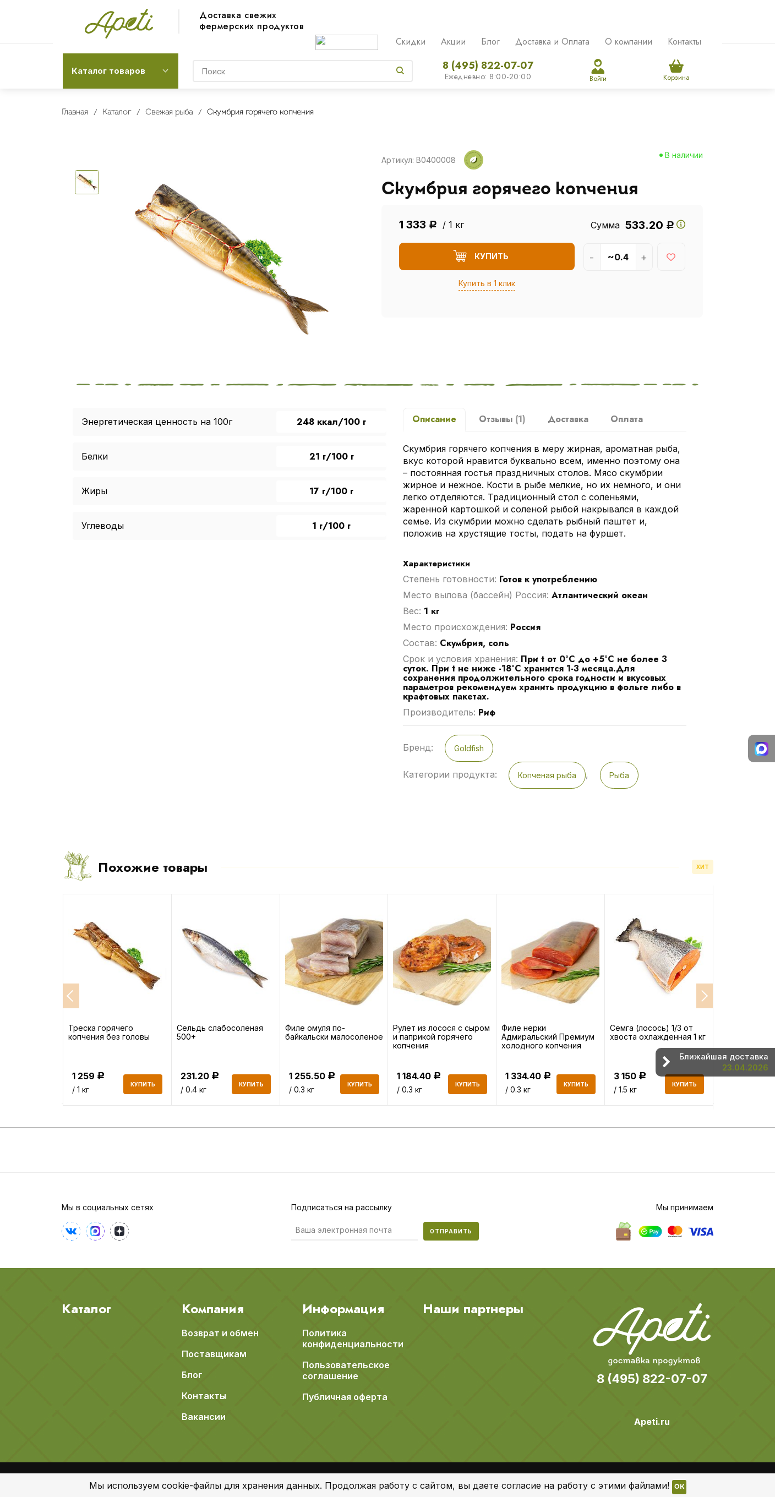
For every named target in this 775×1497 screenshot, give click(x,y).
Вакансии (204, 1416)
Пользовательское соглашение (346, 1370)
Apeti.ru (652, 1421)
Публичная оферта (345, 1396)
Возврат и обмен (220, 1332)
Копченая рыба (547, 775)
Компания (213, 1308)
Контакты (684, 41)
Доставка (568, 419)
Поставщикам (214, 1353)
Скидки (410, 41)
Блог (490, 41)
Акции (453, 41)
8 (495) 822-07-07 (488, 65)
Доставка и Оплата (552, 41)
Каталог (86, 1308)
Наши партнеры (473, 1308)
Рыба (619, 775)
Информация (343, 1308)
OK (679, 1487)
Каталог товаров (108, 70)
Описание (434, 419)
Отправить (451, 1230)
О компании (628, 41)
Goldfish (469, 748)
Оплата (626, 419)
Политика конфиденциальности (352, 1338)
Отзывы (502, 419)
